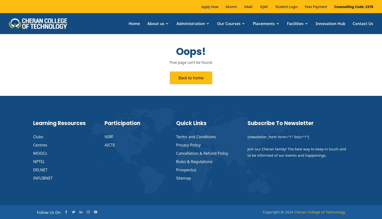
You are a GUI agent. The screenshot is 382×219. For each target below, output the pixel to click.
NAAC (248, 6)
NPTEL (39, 161)
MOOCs (40, 153)
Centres (40, 145)
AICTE (110, 145)
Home (134, 24)
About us (155, 24)
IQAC (264, 6)
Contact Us (363, 24)
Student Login (286, 6)
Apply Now (209, 6)
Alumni (231, 6)
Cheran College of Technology (319, 212)
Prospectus (186, 170)
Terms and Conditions (196, 136)
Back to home (191, 78)
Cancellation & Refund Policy (202, 153)
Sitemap (183, 178)
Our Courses (228, 24)
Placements (264, 24)
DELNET (40, 170)
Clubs (38, 136)
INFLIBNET (43, 178)
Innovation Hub (330, 24)
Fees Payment (316, 6)
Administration (190, 24)
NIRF (109, 136)
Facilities (295, 24)
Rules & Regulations (194, 161)
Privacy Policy (188, 145)
